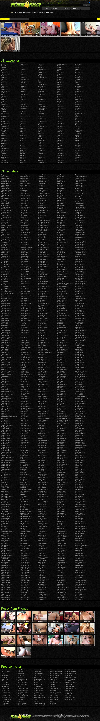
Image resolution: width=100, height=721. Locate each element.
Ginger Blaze (23, 540)
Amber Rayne (5, 313)
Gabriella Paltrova (25, 516)
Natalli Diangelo (61, 450)
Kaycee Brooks (42, 408)
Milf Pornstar (19, 12)
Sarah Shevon (79, 269)
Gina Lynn (23, 535)
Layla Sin (41, 564)
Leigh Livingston (43, 574)
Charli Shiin (23, 276)
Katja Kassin (42, 401)
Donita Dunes (24, 442)
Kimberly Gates (42, 474)
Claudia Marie (24, 344)
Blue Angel (4, 537)
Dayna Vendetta (24, 403)
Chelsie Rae (23, 285)
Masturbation (61, 64)
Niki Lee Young (61, 489)
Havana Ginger (24, 567)
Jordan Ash (41, 325)
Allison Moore (5, 285)
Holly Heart (23, 589)
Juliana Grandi (42, 339)
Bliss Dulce (4, 533)
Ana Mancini (5, 329)
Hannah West (24, 564)
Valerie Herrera (79, 509)
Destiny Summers (25, 420)
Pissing (59, 118)
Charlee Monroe (24, 271)
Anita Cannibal (5, 384)
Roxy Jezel (78, 220)
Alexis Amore (5, 244)
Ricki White (78, 192)
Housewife (41, 110)
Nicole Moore (61, 479)
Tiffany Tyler (78, 479)
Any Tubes (21, 671)
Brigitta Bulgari (5, 577)
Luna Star (60, 254)
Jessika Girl (41, 300)
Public (58, 135)
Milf (58, 71)
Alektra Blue (4, 220)
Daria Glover (23, 396)
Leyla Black (60, 176)
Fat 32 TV (37, 699)
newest (14, 19)
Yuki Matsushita (80, 584)
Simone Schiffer (80, 334)
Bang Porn (5, 677)
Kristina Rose (42, 494)
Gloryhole (41, 89)
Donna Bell (23, 444)
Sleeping (77, 71)
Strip (76, 93)
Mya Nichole (60, 430)
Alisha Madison (5, 273)
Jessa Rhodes (42, 274)
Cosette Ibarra (24, 354)
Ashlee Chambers (6, 425)
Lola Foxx (60, 222)
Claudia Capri (24, 340)
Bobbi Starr (4, 540)
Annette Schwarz (6, 401)
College (22, 77)
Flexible (22, 162)
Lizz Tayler (60, 214)
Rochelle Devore (80, 209)
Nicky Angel (60, 469)
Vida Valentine (79, 565)
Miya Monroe (61, 406)
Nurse (58, 88)
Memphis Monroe (62, 345)
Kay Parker (41, 406)
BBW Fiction (37, 686)
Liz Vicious (60, 210)
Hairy (39, 98)
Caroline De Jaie (25, 236)
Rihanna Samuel (80, 193)
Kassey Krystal (42, 381)
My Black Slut (38, 683)
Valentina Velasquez (81, 508)
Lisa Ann (59, 200)
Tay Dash (78, 437)
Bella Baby (4, 501)
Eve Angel (23, 496)
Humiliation (41, 113)
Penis (58, 111)
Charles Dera (24, 273)
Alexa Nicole (5, 237)
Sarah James (79, 264)
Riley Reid (78, 198)
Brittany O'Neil (5, 596)
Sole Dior (78, 347)
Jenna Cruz (41, 251)
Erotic (21, 128)
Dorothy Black (24, 450)
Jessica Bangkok (43, 281)
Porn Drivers (5, 688)
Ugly (76, 126)
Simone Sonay (79, 335)
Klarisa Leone (42, 484)
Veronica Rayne (80, 542)
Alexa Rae (4, 239)
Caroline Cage (24, 234)
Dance (21, 103)
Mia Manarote (61, 361)
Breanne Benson (6, 555)
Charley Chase (24, 274)
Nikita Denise (61, 491)
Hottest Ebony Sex (39, 679)
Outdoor (59, 103)
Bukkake (3, 143)
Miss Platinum (61, 396)
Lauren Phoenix (43, 557)
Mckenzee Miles (61, 327)
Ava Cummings (5, 474)
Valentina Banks (80, 504)
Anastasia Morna (6, 332)
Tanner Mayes (79, 422)
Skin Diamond (79, 340)
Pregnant (59, 126)
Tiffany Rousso (79, 476)
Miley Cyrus (60, 386)
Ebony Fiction (22, 705)
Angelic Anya (5, 359)
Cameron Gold (24, 198)
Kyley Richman (42, 515)
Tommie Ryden (79, 486)
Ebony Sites (37, 675)
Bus (2, 145)
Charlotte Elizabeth (25, 278)
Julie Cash (41, 340)
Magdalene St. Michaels (64, 283)
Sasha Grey (78, 276)
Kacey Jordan (42, 345)
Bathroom (4, 96)
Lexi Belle (41, 582)
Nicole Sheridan (61, 482)
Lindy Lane (60, 197)
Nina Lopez (60, 513)
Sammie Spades (80, 251)
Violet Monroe (79, 569)
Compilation (23, 81)
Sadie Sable (79, 236)
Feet (21, 145)
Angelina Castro (6, 367)
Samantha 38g (79, 241)
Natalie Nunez (61, 447)
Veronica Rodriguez (81, 545)
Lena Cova (41, 577)
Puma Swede (61, 574)
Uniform (77, 132)
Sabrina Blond (79, 231)
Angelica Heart (5, 366)
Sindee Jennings (80, 339)
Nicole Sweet (61, 484)
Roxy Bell (78, 219)
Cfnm (2, 159)
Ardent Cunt (5, 675)
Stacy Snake (79, 383)
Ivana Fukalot (42, 190)
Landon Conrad (43, 542)
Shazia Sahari (79, 312)
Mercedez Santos (62, 351)
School (59, 152)
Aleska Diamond (6, 225)
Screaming (60, 153)
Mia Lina (59, 357)
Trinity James (79, 496)
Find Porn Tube (70, 697)
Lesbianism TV (54, 690)
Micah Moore (61, 366)
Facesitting (23, 137)
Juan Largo (41, 330)
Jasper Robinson (43, 231)
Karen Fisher (42, 361)
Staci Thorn (78, 378)
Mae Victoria (60, 281)
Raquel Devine (61, 592)
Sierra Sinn (78, 325)
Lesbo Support (54, 699)
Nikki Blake (60, 498)
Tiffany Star (78, 477)
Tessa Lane (78, 462)
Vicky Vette (78, 552)
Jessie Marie (42, 295)
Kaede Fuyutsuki (43, 351)
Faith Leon (23, 503)
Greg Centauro (24, 548)
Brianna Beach (5, 567)
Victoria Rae (79, 560)
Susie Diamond (79, 410)
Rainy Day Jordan (62, 587)
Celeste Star (23, 263)
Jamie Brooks (42, 207)
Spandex (78, 77)
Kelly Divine (41, 427)
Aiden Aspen (5, 203)
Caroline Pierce (24, 237)
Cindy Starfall (24, 330)
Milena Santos (61, 384)
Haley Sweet (23, 555)
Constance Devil (25, 352)
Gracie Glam (23, 547)
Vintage (77, 138)
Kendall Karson (42, 440)
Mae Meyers (60, 280)
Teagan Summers (80, 445)
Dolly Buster (23, 438)
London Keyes (61, 229)
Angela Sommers (6, 357)
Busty (2, 147)
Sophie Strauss (79, 367)
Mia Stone (60, 364)
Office (58, 91)
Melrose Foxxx (61, 344)
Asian (2, 82)
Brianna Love (5, 572)
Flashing (22, 160)
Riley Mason (79, 197)
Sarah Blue (78, 263)
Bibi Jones (4, 525)
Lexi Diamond (42, 587)
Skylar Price (78, 344)
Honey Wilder (24, 597)
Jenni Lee (41, 258)
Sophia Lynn (79, 359)
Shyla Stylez (79, 322)
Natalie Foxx (60, 444)
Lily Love (59, 190)
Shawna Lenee (79, 308)
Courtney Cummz (25, 356)
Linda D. (59, 193)
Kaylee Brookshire (43, 418)
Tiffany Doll (78, 469)
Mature (59, 66)
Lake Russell (42, 535)
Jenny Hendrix (42, 266)
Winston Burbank (80, 580)
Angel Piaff (4, 351)
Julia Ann (41, 334)
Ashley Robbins (5, 438)
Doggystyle (23, 116)
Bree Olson (4, 559)
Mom (58, 74)
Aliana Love (4, 261)
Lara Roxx (41, 545)
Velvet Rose (78, 538)
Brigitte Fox (4, 579)
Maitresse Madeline (62, 285)
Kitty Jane (41, 481)
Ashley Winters (5, 442)
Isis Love (40, 185)
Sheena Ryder (79, 313)
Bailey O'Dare (5, 491)
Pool (58, 121)
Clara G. (22, 335)
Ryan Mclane (79, 229)
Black (2, 120)
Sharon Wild (79, 307)
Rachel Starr (60, 579)
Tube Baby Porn (23, 688)
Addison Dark (5, 183)
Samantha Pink (79, 242)
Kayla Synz (41, 415)
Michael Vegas (61, 367)
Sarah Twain (79, 271)
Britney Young (5, 591)
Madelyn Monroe (62, 273)
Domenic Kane (24, 440)
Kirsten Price (42, 477)
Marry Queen (61, 313)
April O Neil (4, 406)
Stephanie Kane (80, 388)
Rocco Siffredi (79, 207)
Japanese (41, 126)
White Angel (78, 577)
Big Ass (3, 104)
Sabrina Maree (79, 232)
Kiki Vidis (41, 467)
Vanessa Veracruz (80, 528)
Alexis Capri (4, 247)
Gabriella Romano (25, 518)
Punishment (60, 137)
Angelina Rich (5, 369)
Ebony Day (21, 701)
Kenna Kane (42, 445)
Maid (39, 159)
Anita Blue (4, 383)
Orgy (58, 99)
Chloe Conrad (24, 293)
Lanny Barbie (42, 543)
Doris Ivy (22, 449)
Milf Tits (35, 12)
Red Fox (77, 182)
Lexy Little (41, 599)
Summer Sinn (79, 400)
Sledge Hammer (80, 345)
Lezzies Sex (53, 705)
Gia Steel (22, 528)
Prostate (59, 132)
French (40, 71)
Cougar (22, 84)
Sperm (77, 81)
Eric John (22, 479)
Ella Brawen (23, 459)
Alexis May (4, 254)
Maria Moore (60, 296)
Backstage (4, 93)
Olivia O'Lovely (61, 530)
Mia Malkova (60, 359)
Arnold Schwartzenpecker (9, 416)
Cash (2, 152)
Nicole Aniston (61, 474)
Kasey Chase (42, 378)
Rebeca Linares (80, 176)
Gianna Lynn (23, 530)
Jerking (40, 130)
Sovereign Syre (80, 371)
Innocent (40, 118)
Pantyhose (60, 108)
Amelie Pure (4, 317)
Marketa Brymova (62, 307)
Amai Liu (3, 302)
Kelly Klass (41, 428)
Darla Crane (23, 398)
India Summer (42, 180)
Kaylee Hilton (42, 420)
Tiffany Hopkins (80, 471)
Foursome (41, 69)
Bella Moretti (5, 506)
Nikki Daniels (61, 499)
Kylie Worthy (42, 518)
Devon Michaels (24, 425)
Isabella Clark (42, 182)
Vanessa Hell (79, 521)
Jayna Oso (41, 242)
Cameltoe (4, 148)
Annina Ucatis (5, 405)
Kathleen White (42, 386)
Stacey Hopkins (80, 374)
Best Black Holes (23, 692)
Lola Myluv (60, 224)
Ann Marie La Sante (7, 395)
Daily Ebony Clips (23, 696)
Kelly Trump (41, 435)
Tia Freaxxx (78, 466)
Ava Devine (4, 477)
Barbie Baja (4, 494)
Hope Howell (42, 175)
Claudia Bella (24, 339)
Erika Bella (23, 486)
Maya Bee (60, 322)
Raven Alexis (61, 594)
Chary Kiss (23, 280)
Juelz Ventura (42, 332)
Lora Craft (60, 234)
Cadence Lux (24, 192)
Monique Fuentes (62, 422)
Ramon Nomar (61, 589)
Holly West (23, 594)
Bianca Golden (5, 520)
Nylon (58, 89)
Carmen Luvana (24, 231)
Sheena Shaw (79, 315)
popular (46, 8)
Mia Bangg (60, 352)
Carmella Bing (24, 225)
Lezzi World (69, 670)
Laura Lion (41, 553)
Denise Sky (23, 415)
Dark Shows (21, 697)
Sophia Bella (79, 352)
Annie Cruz (4, 403)
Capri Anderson (24, 212)
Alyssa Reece (5, 300)
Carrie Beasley (24, 241)
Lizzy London (61, 217)
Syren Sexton (79, 415)
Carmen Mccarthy (25, 232)
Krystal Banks (42, 501)
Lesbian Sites (54, 694)
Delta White (23, 411)
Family (22, 140)
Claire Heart (23, 334)
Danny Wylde (24, 391)
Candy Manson (24, 207)
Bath (2, 94)
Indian (40, 116)
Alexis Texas (5, 258)
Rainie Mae (60, 586)
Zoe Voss (78, 592)
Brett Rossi (4, 562)
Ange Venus (4, 342)
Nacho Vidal (60, 432)
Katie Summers (42, 398)
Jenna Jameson (43, 254)
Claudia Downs (24, 342)
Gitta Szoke (23, 543)
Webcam (78, 145)
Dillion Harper (24, 437)
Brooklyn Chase (24, 183)
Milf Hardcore (27, 12)
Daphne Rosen (24, 393)
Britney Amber (5, 584)
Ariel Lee (3, 411)
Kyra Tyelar (41, 521)
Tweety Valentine (80, 501)
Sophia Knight (79, 356)
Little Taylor (60, 207)
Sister (77, 66)
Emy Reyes (23, 477)
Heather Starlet (24, 572)
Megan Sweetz (61, 329)
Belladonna (4, 509)
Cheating (3, 160)
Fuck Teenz (53, 679)
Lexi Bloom (41, 584)
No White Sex (38, 684)
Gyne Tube (21, 675)
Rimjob (59, 148)
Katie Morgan (42, 395)
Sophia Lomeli (79, 357)
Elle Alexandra (24, 462)
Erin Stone (23, 488)
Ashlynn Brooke (6, 447)
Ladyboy (40, 142)
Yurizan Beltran (79, 587)
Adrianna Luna (5, 195)
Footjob (40, 66)
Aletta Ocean (5, 227)
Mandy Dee (60, 290)
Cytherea (22, 364)
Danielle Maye (24, 388)
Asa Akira (4, 420)
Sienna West (79, 324)
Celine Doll (23, 264)
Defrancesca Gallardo (26, 408)
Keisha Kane (42, 423)
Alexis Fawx (4, 249)
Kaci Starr (41, 347)
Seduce (59, 157)
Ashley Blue (4, 427)
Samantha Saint (80, 246)
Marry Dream (61, 312)
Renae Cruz (78, 188)
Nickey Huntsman (62, 464)
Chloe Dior (23, 296)
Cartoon (3, 150)
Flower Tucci (23, 508)
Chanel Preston (24, 266)
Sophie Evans (79, 362)
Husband (41, 115)
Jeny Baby (41, 269)
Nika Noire (60, 486)
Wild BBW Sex (69, 686)
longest (66, 8)
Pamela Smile (61, 538)
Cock (21, 74)
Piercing (59, 116)
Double (22, 121)
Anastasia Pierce (6, 334)
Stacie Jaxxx (79, 379)
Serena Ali (78, 296)
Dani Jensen (23, 383)
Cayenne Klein (24, 261)
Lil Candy (59, 183)
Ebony (21, 125)
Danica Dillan (24, 384)
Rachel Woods (61, 582)
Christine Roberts (25, 315)
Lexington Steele (43, 594)
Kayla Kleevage (43, 413)
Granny (40, 93)
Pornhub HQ (6, 684)
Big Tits (3, 113)
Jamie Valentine (43, 210)
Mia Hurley (60, 354)
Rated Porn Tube (23, 683)
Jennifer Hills (42, 263)
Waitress (77, 143)
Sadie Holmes (79, 234)
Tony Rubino (79, 488)
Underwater (78, 130)
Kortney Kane (42, 489)
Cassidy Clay (24, 253)
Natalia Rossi (61, 440)
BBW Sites (37, 692)
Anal (2, 76)
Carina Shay (23, 215)
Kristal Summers (43, 493)
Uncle (77, 128)
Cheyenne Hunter (25, 290)
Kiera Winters (42, 464)
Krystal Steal (42, 506)
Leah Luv (41, 570)
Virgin (77, 140)
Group (40, 94)
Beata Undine (5, 499)
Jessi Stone (41, 278)
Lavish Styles (42, 559)
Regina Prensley (80, 185)
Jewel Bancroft (42, 303)
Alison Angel (5, 274)
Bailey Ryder (5, 493)
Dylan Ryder (23, 454)
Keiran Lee (41, 422)
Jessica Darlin (42, 283)
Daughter (22, 104)
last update (56, 8)
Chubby (22, 64)
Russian (59, 150)
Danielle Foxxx (24, 386)
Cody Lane (23, 351)
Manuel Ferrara (61, 291)
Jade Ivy (40, 203)
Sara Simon (78, 259)
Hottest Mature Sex (55, 688)
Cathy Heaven (24, 259)
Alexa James (5, 234)
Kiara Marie (41, 457)
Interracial (41, 121)
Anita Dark (4, 386)
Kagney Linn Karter (44, 352)
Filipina (22, 150)
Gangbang (41, 77)
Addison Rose (5, 185)
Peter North (60, 557)
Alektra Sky (4, 222)
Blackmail (4, 121)
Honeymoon (41, 108)
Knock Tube (21, 677)
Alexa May (4, 236)
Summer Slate (79, 401)
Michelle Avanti (61, 369)
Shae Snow (78, 302)
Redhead (59, 142)
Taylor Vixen (79, 440)
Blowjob (3, 126)
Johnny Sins (42, 320)
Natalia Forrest (61, 438)
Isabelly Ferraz (42, 183)
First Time (23, 153)
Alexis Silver (4, 256)
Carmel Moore (24, 224)
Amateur (3, 71)
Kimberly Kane (42, 476)
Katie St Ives (42, 396)
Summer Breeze (80, 396)
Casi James (23, 246)
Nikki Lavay (60, 504)
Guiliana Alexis (24, 550)
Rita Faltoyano (79, 202)
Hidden (40, 104)
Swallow (77, 98)
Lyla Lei (59, 263)
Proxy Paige (60, 572)
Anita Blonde (5, 381)
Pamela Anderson (62, 537)
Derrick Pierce (24, 416)
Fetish (21, 148)
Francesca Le (24, 509)
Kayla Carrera (42, 411)
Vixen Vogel (78, 574)
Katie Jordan (42, 391)
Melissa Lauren (61, 337)
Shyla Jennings (79, 320)
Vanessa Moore (80, 525)
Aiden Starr (4, 205)
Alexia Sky (4, 242)
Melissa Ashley (61, 334)
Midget (59, 69)
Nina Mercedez (61, 515)
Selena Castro (79, 293)
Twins (77, 125)
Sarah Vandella (79, 273)
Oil (57, 93)
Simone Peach (79, 330)
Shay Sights (78, 310)
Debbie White (24, 405)
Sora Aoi (77, 369)
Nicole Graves (61, 476)
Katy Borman (42, 405)
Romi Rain (78, 210)
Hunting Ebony (38, 681)
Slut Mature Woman (71, 683)
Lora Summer (61, 236)
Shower (77, 64)
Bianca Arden (5, 518)
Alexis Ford (4, 251)
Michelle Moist (61, 373)
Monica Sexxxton (62, 416)
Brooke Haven (24, 180)
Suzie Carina (79, 411)
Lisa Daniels (60, 202)
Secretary (59, 155)
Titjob (76, 116)
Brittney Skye (24, 175)
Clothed (22, 71)
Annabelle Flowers (6, 398)
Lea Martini (41, 567)
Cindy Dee (23, 324)
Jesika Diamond (43, 273)
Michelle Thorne (61, 376)
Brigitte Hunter (5, 580)
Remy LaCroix (79, 187)
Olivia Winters (61, 531)
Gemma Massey (25, 520)
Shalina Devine (79, 303)
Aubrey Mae (4, 454)
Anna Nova (4, 396)
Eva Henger (23, 493)
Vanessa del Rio (80, 531)
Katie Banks (41, 389)
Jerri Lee (40, 271)
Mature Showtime (70, 673)
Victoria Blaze (79, 553)
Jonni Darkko (42, 324)
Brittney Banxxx (5, 599)
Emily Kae (23, 469)
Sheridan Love (79, 318)
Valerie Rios (78, 511)
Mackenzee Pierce (62, 268)
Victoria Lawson (80, 555)
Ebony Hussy (38, 671)
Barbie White (5, 498)
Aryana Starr (5, 418)
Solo (76, 74)
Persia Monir (60, 553)
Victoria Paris (79, 557)
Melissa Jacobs (61, 335)
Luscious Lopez (61, 258)
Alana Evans (5, 214)
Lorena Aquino (61, 239)
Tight (76, 115)
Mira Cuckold (61, 391)
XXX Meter (68, 690)
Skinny (77, 67)
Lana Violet (41, 540)
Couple (22, 86)
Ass (2, 84)
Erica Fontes (23, 481)
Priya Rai (59, 570)
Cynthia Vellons (24, 362)
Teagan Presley (80, 444)
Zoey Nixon (78, 596)
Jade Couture (42, 202)
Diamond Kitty (24, 432)
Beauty (3, 103)
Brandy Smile (5, 552)
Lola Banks (60, 220)
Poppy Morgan (61, 567)
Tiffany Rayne (79, 474)
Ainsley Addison (6, 210)
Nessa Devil (60, 460)
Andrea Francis (5, 337)
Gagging (40, 76)
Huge (39, 111)
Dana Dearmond (25, 374)
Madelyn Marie (61, 271)
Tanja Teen (78, 420)
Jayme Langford (43, 241)
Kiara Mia (41, 459)
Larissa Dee (41, 550)
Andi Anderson (5, 335)
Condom (22, 82)
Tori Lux (77, 491)
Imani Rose (41, 178)
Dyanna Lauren (24, 452)
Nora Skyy (60, 521)
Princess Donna (61, 569)
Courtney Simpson (25, 357)
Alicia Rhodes (5, 268)
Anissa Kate (4, 378)
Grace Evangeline (25, 545)
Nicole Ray (60, 481)
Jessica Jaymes (43, 286)
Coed (21, 76)
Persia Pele (60, 555)
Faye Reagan (24, 504)
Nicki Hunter (60, 466)
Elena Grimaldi (24, 455)
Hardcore (41, 101)
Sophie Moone (79, 366)
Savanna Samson (80, 281)
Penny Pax (60, 548)
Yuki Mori (78, 586)
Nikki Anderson (61, 494)
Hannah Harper (24, 562)
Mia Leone (60, 356)
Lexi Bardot (41, 580)
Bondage (3, 130)
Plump (58, 120)
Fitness (22, 159)
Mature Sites (69, 675)
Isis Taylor (41, 187)
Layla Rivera (42, 560)
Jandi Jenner (42, 214)
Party (58, 110)
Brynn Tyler (23, 188)
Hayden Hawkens (25, 569)
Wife (76, 152)
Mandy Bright (61, 288)
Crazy (21, 88)
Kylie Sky (41, 516)
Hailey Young (24, 553)
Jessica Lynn (42, 290)
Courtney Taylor (24, 359)
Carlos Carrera (24, 220)
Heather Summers (25, 574)
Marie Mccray (61, 303)
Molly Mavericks (61, 410)
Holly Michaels (24, 591)
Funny (40, 74)
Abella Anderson (6, 182)
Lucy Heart (60, 247)
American (4, 74)
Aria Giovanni (5, 408)
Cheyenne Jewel (25, 291)
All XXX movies (6, 671)
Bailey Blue (4, 486)
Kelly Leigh (41, 430)
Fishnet (22, 155)
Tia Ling (77, 467)
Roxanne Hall (79, 215)
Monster (59, 77)
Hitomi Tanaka (24, 586)
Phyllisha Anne (61, 564)
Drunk (21, 123)
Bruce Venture (24, 187)
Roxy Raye (78, 224)
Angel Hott (4, 347)
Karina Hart (41, 366)
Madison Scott (61, 278)
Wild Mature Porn (70, 688)
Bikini (2, 115)
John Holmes (42, 312)
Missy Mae (60, 398)
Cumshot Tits (42, 12)
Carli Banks (23, 219)
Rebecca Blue (79, 178)
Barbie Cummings (6, 496)
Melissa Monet (61, 339)
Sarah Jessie (79, 266)
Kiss (39, 135)
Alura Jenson (5, 295)
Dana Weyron (24, 378)
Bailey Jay (4, 489)
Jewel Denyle (42, 305)
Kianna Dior (41, 455)
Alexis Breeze (5, 246)
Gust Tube (21, 673)
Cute (21, 98)
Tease (77, 108)
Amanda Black (5, 303)
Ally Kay (3, 290)
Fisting (22, 157)
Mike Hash (60, 381)
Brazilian (3, 135)
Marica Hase (60, 302)
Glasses (40, 88)
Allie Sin (3, 283)
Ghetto (40, 82)
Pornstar (59, 123)
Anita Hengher (5, 388)
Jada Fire (41, 198)
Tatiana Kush (79, 433)
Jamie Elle (41, 209)
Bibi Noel (3, 526)
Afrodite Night (5, 198)
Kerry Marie (41, 450)
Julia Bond (41, 335)
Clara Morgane (24, 337)
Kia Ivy (40, 454)
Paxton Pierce (61, 545)
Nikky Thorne (61, 508)
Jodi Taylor (41, 310)
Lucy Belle (60, 244)
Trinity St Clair (79, 499)
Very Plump (68, 684)
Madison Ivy (60, 274)
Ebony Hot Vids (38, 670)
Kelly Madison (42, 432)
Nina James (60, 511)
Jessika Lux (41, 302)
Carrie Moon (23, 242)
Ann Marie (4, 393)
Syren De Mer (79, 413)
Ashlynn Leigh (5, 449)
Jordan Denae (42, 327)
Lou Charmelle (61, 241)
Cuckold (22, 91)
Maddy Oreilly (61, 269)
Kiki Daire (41, 466)
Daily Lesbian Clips (39, 697)
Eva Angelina (24, 491)
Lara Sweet (41, 548)
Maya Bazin (60, 320)
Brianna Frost (5, 569)
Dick (21, 110)
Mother (59, 79)
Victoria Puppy (79, 559)
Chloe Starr (23, 305)
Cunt (21, 96)
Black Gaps (21, 694)
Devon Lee (23, 423)
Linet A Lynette (61, 198)
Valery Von (78, 513)
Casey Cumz (23, 244)
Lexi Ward (41, 592)
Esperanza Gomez (25, 489)
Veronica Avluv (79, 540)
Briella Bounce (5, 575)
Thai (76, 111)
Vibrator (77, 137)
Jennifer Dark (42, 261)
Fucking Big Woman (40, 703)
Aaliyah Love (5, 175)
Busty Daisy (23, 190)
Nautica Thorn (61, 457)
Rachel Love (60, 575)
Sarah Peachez (80, 268)
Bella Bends (4, 503)
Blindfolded (4, 123)
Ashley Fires (5, 432)
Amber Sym (4, 315)
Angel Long (4, 349)
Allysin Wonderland (7, 293)
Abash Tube (5, 703)
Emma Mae (23, 472)
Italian (40, 123)
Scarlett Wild (79, 288)
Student (77, 94)
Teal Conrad (79, 447)
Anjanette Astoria (6, 391)
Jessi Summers (42, 280)
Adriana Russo (5, 193)
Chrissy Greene (24, 307)
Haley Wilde (23, 557)
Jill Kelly (40, 307)
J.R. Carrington (42, 197)
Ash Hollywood (5, 423)
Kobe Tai (40, 486)
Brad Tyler (4, 543)
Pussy (58, 138)
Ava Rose (4, 481)
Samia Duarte (79, 247)
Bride (2, 137)
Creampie (22, 89)
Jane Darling (42, 215)
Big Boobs (4, 106)
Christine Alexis (24, 313)
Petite (58, 115)
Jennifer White (42, 264)
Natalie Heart (61, 445)
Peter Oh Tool (61, 559)
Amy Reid (4, 327)
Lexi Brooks (41, 586)
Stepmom (78, 86)
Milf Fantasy (50, 12)
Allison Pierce (5, 286)
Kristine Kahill (42, 498)
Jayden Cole (42, 234)
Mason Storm (61, 318)
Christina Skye (24, 312)
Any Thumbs (21, 670)
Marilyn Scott (61, 305)
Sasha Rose (79, 278)
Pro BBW (68, 681)
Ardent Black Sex (23, 690)
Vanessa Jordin (80, 523)
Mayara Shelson (62, 325)
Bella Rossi (4, 508)
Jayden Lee (41, 237)
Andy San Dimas (6, 339)
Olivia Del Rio (61, 528)
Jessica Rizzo (42, 293)
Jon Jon (40, 322)
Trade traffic (63, 714)
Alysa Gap (4, 296)
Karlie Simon (42, 374)
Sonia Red (78, 349)
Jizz (39, 132)
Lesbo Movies (54, 697)
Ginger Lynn (23, 542)
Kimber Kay (41, 472)
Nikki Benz (60, 496)
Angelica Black (5, 364)
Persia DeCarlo (61, 552)
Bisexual (3, 116)
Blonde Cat (4, 535)
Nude (58, 86)
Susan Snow (79, 408)
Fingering (22, 152)
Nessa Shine (60, 462)
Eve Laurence (24, 498)
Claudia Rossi (24, 345)
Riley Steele (78, 200)
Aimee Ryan (4, 209)
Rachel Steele (61, 580)
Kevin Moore (42, 452)
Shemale (59, 162)
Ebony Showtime (39, 673)
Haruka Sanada (24, 565)
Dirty (21, 113)
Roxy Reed (78, 225)
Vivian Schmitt (79, 572)
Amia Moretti (5, 320)
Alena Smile (4, 224)
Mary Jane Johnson (63, 315)
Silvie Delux (78, 329)
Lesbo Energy (54, 696)
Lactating (41, 140)
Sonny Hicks (79, 351)
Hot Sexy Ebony (38, 677)
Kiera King (41, 462)
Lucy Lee (59, 249)
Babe (2, 89)
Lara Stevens (42, 547)
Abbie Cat (4, 180)
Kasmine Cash (42, 379)
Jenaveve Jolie (42, 249)
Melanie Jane (61, 332)
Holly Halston (24, 587)
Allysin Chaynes (6, 291)
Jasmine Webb (42, 229)
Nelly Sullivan (61, 459)
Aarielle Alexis (5, 176)
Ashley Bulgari (5, 430)
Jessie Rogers (42, 296)
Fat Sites (36, 701)
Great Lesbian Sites (56, 683)
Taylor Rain (78, 438)
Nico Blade (60, 471)
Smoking (77, 72)
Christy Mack (23, 318)
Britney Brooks (5, 586)
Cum (21, 93)
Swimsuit (78, 99)
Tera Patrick (78, 455)
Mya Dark (59, 425)
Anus (2, 79)
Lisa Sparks (60, 205)
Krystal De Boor (43, 503)
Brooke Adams (24, 176)
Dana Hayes (23, 376)
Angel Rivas (4, 354)
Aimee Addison (5, 207)
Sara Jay (78, 256)
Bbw (2, 98)
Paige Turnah (61, 535)
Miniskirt (59, 72)
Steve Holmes (79, 389)
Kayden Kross (42, 410)
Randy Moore (61, 591)
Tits (76, 118)
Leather (40, 147)
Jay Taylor (41, 232)
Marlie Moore (61, 308)
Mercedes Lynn (61, 349)
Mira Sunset (60, 393)
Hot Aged (52, 684)
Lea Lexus (41, 565)
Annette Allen (5, 400)
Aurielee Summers (6, 460)
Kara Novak (41, 357)
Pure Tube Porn (22, 681)
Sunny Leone (79, 406)
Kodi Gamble (42, 488)
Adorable (3, 67)
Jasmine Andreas (43, 222)
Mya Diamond (61, 427)
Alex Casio (4, 229)
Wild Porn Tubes (7, 697)
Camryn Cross (24, 200)
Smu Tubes (21, 686)
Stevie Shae (79, 391)
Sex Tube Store (6, 670)
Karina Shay (42, 369)
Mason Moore (61, 317)
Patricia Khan (61, 542)
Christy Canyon (24, 317)
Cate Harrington (24, 258)
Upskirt (77, 135)
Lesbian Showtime (55, 692)
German (40, 81)
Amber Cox (4, 307)
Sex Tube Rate (22, 684)
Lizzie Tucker (61, 215)
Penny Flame (61, 547)
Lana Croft (41, 537)
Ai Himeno (4, 200)
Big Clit (3, 108)
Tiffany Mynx (79, 472)
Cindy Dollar (23, 325)
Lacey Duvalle (42, 523)
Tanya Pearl (78, 425)
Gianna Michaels (25, 531)
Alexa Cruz (4, 232)
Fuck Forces (5, 686)
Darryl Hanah (24, 400)
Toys (76, 120)
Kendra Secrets (43, 444)
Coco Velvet (23, 349)
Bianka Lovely (5, 523)
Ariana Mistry (5, 410)
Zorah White (79, 599)
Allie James (4, 280)
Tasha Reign (79, 432)
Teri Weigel (78, 459)
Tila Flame (78, 482)
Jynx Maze (41, 344)
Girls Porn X (69, 692)
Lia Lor (59, 180)
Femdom (22, 147)
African (3, 69)
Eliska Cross (23, 457)
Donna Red (23, 447)
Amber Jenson (5, 310)
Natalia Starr (60, 442)
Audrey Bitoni (5, 455)
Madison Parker (61, 276)
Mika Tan (59, 379)
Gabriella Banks (24, 515)
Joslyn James (42, 329)
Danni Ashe (23, 389)
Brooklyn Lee (24, 185)
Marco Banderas (62, 293)
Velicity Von (78, 537)
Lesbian (40, 150)
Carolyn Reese (24, 239)
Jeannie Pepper (43, 246)
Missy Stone (60, 403)
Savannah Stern (80, 285)
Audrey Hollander (6, 457)
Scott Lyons (78, 290)
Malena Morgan (61, 286)
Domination (23, 120)
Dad (21, 101)
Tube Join (5, 673)
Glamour (40, 86)
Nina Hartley (60, 509)
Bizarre (3, 118)
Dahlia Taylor (23, 366)
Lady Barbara (42, 530)
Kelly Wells (41, 437)
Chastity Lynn (24, 283)
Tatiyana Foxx (79, 435)
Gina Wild (22, 538)
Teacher (77, 106)
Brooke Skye (23, 182)
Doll (21, 118)
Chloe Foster (23, 298)
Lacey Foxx (41, 525)
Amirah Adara (5, 322)
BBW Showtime (38, 690)
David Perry (23, 401)
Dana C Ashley (24, 373)
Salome (77, 239)
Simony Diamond (80, 337)
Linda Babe (60, 192)
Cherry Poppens (24, 288)
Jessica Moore (42, 291)
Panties (59, 106)
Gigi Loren (23, 533)
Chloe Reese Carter (26, 303)
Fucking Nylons (54, 677)
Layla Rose (41, 562)
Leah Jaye (41, 569)
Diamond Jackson (25, 430)
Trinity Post (78, 498)
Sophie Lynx (79, 364)
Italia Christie (42, 188)
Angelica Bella (5, 362)
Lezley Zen (60, 178)
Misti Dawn (60, 405)
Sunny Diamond (80, 403)
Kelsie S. (40, 438)
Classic (22, 66)
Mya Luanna (60, 428)
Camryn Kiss (23, 202)
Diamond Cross (24, 427)
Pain (58, 104)
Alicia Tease (4, 271)
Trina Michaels (79, 494)
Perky (58, 113)
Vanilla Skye (79, 535)
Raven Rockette (61, 597)
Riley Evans (78, 195)
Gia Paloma (23, 526)
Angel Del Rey (5, 345)
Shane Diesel (79, 305)
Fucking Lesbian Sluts (40, 705)
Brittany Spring (5, 597)
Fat (21, 143)
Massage (41, 162)
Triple (77, 123)
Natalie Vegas (61, 449)
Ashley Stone (5, 440)
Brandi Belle (4, 545)
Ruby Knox (78, 227)
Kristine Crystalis (43, 496)
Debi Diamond (24, 406)
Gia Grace (23, 525)
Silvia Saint (78, 327)
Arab (2, 81)
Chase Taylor (24, 281)
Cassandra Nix (24, 251)
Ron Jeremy (79, 212)
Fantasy (22, 142)
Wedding (78, 147)
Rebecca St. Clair (80, 180)
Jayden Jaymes (43, 236)
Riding (58, 147)
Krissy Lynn (41, 491)
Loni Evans (60, 231)
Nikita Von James (62, 493)
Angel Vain (4, 356)
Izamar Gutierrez (43, 195)
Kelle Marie (41, 425)
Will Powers (78, 579)
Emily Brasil (23, 467)
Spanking (78, 79)
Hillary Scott (23, 584)
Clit (21, 67)
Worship (77, 155)
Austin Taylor (5, 469)
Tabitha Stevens (80, 416)
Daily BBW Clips (39, 696)
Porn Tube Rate (22, 679)
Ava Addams (5, 471)
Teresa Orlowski (80, 457)
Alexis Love (4, 253)
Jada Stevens (42, 200)
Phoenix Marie (61, 562)
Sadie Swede (79, 237)
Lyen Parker (60, 261)
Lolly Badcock (61, 225)
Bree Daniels (5, 557)
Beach (3, 101)
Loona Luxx (60, 232)
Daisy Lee (23, 367)
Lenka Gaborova (43, 579)
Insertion (40, 120)
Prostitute (59, 133)
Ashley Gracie (5, 433)
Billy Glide (4, 528)
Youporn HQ (5, 701)
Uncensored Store (7, 694)
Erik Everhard (24, 484)
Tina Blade (78, 484)
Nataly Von (60, 454)
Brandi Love (4, 548)
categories (75, 8)
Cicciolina (22, 322)
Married (40, 160)
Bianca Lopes (5, 521)
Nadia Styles (60, 433)
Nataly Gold (60, 452)
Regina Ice (78, 183)
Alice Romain (5, 266)
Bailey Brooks (5, 488)
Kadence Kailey (43, 349)
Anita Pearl (4, 389)
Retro (58, 143)
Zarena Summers (80, 589)
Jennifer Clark (42, 259)
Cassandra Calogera (26, 247)
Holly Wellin (23, 592)
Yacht (77, 157)
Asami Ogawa (5, 422)
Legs (39, 148)
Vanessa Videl (79, 530)
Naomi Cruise (61, 435)
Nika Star (59, 488)
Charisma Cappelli (25, 268)
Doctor (22, 115)
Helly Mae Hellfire (25, 580)
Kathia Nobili (42, 384)
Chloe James (24, 300)
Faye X (22, 506)
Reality (59, 140)
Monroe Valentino (62, 423)
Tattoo (77, 104)
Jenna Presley (42, 256)
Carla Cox (23, 217)
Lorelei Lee (60, 237)
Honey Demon (24, 596)
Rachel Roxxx (61, 577)
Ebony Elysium (22, 703)
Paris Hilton (60, 540)
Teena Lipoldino (80, 452)
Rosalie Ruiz (79, 214)
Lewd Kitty (53, 703)
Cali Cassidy (23, 193)
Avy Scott (4, 484)
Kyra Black (41, 520)
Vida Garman (79, 564)
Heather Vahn (24, 575)
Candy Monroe (24, 209)
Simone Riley (79, 332)
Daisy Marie (23, 371)
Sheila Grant (79, 317)
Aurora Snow (5, 464)
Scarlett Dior (79, 286)
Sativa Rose (79, 280)
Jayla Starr (41, 239)
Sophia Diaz (79, 354)
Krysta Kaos (41, 499)
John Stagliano (42, 313)
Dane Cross (23, 379)
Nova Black (60, 523)
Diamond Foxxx (24, 428)
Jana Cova (41, 212)
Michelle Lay (60, 371)
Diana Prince (23, 435)
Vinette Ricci (79, 567)
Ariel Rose (4, 413)
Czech (21, 99)
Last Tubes (5, 683)
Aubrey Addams (6, 452)
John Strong (41, 315)
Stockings (78, 88)
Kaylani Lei (41, 416)
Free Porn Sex (69, 696)
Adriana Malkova (6, 192)
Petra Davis (60, 560)
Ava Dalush (4, 476)
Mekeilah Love (61, 330)
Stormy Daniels (79, 393)
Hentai (40, 103)
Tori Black (78, 489)
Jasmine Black (42, 224)
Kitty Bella (41, 479)
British (3, 138)
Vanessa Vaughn (80, 526)
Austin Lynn (4, 467)
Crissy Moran (24, 361)
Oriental (59, 101)
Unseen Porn (6, 696)
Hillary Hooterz (24, 582)
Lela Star (41, 575)
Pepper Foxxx (61, 550)
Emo (21, 126)
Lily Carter (60, 187)
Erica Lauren (23, 482)
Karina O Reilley (43, 367)
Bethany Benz (5, 511)
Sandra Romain (80, 254)
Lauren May (41, 555)
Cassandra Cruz (24, 249)
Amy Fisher (4, 325)
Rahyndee (60, 584)
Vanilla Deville (79, 533)
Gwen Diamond (24, 552)
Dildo (21, 111)
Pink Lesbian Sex (70, 677)
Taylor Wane (79, 442)
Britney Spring (5, 589)
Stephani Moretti (80, 386)
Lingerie (40, 153)
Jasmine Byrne (42, 225)
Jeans (40, 128)
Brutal (3, 142)
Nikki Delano (60, 501)
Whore (77, 150)
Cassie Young (24, 256)
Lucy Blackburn (61, 246)
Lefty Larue (41, 572)
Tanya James (79, 423)
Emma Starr (23, 474)
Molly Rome (60, 411)
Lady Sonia (41, 531)
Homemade (41, 106)
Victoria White (79, 562)
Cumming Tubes (39, 694)
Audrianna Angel (6, 459)
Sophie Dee (78, 361)
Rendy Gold (78, 190)
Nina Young (60, 516)
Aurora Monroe (5, 462)
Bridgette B (4, 574)
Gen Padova (23, 521)
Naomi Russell (61, 437)
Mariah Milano (61, 300)
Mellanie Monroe (62, 342)
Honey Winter (24, 599)
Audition (3, 86)
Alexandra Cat (5, 241)
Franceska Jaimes (25, 511)
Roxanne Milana (80, 217)
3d (1, 64)
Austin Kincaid (5, 466)
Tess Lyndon (79, 460)
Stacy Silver (78, 381)
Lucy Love (60, 251)
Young (77, 160)
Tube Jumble (6, 692)
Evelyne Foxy (24, 499)
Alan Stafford (5, 212)
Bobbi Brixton (5, 538)
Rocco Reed (79, 205)
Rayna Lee (78, 175)
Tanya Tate (78, 427)
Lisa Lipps (60, 203)
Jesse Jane (41, 276)
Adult (3, 705)
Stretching (78, 91)
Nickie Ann (60, 467)
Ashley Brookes (5, 428)
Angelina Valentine (6, 371)
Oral (58, 96)
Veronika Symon (80, 547)
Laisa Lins (41, 533)
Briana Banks (5, 564)
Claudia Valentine (25, 347)
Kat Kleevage (42, 383)
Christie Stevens (25, 308)
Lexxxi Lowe (42, 597)
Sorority (77, 76)
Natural (59, 82)
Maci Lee (59, 266)
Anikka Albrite (5, 376)
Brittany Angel (5, 592)
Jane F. (40, 217)
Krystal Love (42, 504)
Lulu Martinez (61, 253)
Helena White (24, 579)
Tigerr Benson (79, 481)
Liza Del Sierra (61, 212)
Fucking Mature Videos (57, 673)
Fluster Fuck (5, 681)
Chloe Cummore (25, 295)
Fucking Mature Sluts (56, 671)
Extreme (22, 135)
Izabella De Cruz (43, 193)
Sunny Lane (78, 405)
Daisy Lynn (23, 369)
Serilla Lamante (80, 298)
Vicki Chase (78, 550)
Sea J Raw (78, 291)
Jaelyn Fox (41, 205)
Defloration (23, 108)
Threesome (78, 113)
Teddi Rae (78, 449)
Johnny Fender (42, 318)
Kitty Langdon (42, 482)
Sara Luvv (78, 258)
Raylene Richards (62, 599)
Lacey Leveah (42, 526)
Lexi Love (41, 589)
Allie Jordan (4, 281)
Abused (3, 66)
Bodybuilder (4, 128)
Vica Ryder (78, 548)
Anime (3, 77)
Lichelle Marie (61, 182)
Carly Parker (23, 222)
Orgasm (59, 98)
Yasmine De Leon (80, 582)
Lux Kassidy (60, 259)
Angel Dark (4, 344)
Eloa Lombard (24, 464)
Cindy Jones (23, 329)
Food (39, 64)
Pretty (58, 128)
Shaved (59, 159)
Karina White (42, 371)
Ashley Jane (4, 437)
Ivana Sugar (41, 192)
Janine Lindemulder (44, 220)
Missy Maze (60, 401)
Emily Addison (24, 466)
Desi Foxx (23, 418)
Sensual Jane (79, 295)
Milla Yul (59, 388)
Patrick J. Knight (62, 543)
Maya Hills (60, 324)
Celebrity (3, 157)
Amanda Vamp (5, 305)
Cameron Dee (24, 197)
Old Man (59, 94)
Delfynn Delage (24, 410)
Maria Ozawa (61, 298)
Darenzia (22, 395)
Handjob (40, 99)
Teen (76, 110)
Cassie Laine (23, 254)
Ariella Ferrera (5, 415)
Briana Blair (4, 565)
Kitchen (40, 137)
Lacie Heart (41, 528)
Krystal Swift (42, 508)
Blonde (3, 125)
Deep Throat (23, 106)
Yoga (76, 159)
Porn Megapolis (70, 679)
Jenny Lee (41, 268)
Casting (3, 153)
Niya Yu (59, 518)
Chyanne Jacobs (25, 320)
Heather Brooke (24, 570)
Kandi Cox (41, 356)
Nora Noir (59, 520)
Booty (2, 133)
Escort (21, 130)
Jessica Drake (42, 285)
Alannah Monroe (6, 217)
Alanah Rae (4, 215)
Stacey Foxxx (79, 373)
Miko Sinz (60, 383)
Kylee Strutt (41, 511)
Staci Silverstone (80, 376)
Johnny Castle (42, 317)
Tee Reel (78, 450)
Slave (77, 69)
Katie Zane (41, 400)
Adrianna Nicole (6, 197)
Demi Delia (23, 413)
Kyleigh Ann (41, 513)
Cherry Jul (23, 286)
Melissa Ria (60, 340)
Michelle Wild (61, 378)
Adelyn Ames (5, 188)
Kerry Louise (42, 449)
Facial (21, 138)
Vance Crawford (80, 515)
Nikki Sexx (60, 506)
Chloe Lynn (23, 302)
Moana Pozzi (61, 408)
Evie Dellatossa (24, 501)
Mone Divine (60, 413)
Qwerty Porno (6, 690)
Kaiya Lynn (41, 354)
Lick (39, 152)
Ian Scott (40, 176)
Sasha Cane (79, 274)
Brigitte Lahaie (5, 582)
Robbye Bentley (80, 203)
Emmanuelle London (26, 476)
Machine (40, 157)
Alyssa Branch (5, 298)
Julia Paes (41, 337)
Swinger (77, 101)
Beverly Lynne (5, 516)
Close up (22, 69)
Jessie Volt (41, 298)
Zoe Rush (78, 591)
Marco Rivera (61, 295)
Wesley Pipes (79, 575)
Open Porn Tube (70, 699)
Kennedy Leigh (42, 447)
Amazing (3, 72)
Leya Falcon (60, 175)
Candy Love (23, 205)
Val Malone (78, 503)
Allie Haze (4, 278)
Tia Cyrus (78, 464)
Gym (39, 96)
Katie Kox (41, 393)
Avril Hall (3, 482)
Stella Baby (78, 384)
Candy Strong (24, 210)
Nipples (59, 84)
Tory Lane (78, 493)
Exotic (21, 133)
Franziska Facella (25, 513)
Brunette (3, 140)
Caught (3, 155)
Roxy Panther (79, 222)
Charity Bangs (24, 269)
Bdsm (2, 99)
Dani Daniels (23, 381)
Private (59, 130)
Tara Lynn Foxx (80, 428)
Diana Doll (23, 433)
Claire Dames (24, 332)
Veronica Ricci (79, 543)
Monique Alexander (62, 420)
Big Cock (3, 110)
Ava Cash (4, 472)
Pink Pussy (60, 565)
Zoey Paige (78, 597)
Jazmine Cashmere (44, 244)
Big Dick (3, 111)
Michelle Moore (61, 374)
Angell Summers (6, 374)
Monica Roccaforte (62, 415)
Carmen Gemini (24, 227)
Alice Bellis (4, 263)
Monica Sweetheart (62, 418)
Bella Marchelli (5, 504)
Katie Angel (41, 388)
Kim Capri (41, 469)
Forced (40, 67)
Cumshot (22, 94)
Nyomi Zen (60, 526)
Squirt (77, 84)
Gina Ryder (23, 537)
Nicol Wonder (61, 472)
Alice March (4, 264)
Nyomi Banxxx (61, 525)
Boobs (3, 132)
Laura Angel (41, 552)
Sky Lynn (78, 342)
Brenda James (5, 560)
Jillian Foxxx (42, 308)
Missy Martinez (61, 400)
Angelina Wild (5, 373)
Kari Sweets (41, 364)
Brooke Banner (24, 178)
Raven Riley (60, 596)
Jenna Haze (41, 253)
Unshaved (78, 133)
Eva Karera (23, 494)
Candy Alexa (23, 203)
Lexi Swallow (42, 591)
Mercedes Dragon (62, 347)
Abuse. (64, 717)
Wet (76, 148)
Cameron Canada (25, 195)
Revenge (59, 145)
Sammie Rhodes (80, 249)
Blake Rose (4, 530)
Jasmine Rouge (43, 227)
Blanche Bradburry (6, 531)
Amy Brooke (4, 324)
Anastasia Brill (5, 330)
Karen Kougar (42, 362)
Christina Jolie (24, 310)
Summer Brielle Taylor (82, 398)
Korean (40, 138)
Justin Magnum (42, 342)
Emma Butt (23, 471)
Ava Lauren (4, 479)
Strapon (77, 89)
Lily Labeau (60, 188)
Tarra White (78, 430)
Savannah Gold (80, 283)
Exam (21, 132)
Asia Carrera (5, 450)
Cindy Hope (23, 327)
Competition (23, 79)
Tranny (77, 121)
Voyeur (77, 142)
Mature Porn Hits (70, 671)
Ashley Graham (5, 435)
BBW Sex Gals (38, 688)
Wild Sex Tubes (6, 699)
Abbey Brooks (5, 178)
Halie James (23, 559)
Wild (76, 153)
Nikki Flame (60, 503)
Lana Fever (41, 538)
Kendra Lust (41, 442)
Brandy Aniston (5, 550)
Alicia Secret (5, 269)
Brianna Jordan (5, 570)
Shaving (59, 160)
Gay (39, 79)
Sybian (77, 103)
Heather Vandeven (25, 577)
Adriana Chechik (6, 190)
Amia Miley (4, 318)
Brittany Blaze (5, 594)
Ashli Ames (4, 444)
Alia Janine (4, 259)
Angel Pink (4, 352)
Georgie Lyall (24, 523)
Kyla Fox (40, 509)
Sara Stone (78, 261)
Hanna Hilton (23, 560)
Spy (76, 82)
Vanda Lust (78, 516)
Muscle (59, 81)
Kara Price (41, 359)
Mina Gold (60, 389)
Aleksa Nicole (5, 219)
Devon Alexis (23, 422)
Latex (39, 143)
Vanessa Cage (79, 520)
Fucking (40, 72)
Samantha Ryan (80, 244)
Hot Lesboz (53, 686)
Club (21, 72)
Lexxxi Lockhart (43, 596)
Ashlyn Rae (4, 445)
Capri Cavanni (24, 214)
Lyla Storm (60, 264)
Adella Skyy (4, 187)
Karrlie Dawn (42, 376)
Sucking (77, 96)
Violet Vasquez (79, 570)
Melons (59, 67)
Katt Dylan (41, 403)
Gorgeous (41, 91)
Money (59, 76)
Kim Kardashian (43, 471)
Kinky (39, 133)
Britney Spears (5, 587)
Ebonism (20, 699)
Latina (40, 145)
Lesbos (52, 701)
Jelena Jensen (42, 247)
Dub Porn (5, 679)
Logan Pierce (61, 219)
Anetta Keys (4, 340)
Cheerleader (5, 162)
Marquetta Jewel (62, 310)
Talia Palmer (79, 418)
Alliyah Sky (4, 288)
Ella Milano (23, 460)
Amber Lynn (4, 312)
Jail (39, 125)
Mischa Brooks (61, 395)
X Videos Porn (69, 694)
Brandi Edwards (6, 547)
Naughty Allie (61, 455)
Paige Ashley (61, 533)
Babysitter (4, 91)
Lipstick (40, 155)
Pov (58, 125)
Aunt (2, 88)
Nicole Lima (60, 477)
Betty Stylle (4, 515)
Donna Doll (23, 445)
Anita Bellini (4, 379)
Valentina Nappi (80, 506)
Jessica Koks (42, 288)
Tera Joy (77, 454)
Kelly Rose (41, 433)
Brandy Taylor (5, 553)
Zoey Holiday (79, 594)
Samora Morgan (80, 253)
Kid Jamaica (42, 460)
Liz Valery (59, 209)
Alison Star (4, 276)
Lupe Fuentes (61, 256)
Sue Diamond (79, 395)
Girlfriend (41, 84)
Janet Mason (42, 219)
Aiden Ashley (5, 202)
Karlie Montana (42, 373)
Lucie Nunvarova (62, 242)
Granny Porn (53, 681)
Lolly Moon (60, 227)
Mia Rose (59, 362)
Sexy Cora (78, 300)
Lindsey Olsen (61, 195)
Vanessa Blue (79, 518)
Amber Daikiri (5, 308)
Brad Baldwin (5, 542)
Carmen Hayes (24, 229)
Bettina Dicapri (5, 513)
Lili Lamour (60, 185)
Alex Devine (4, 231)
